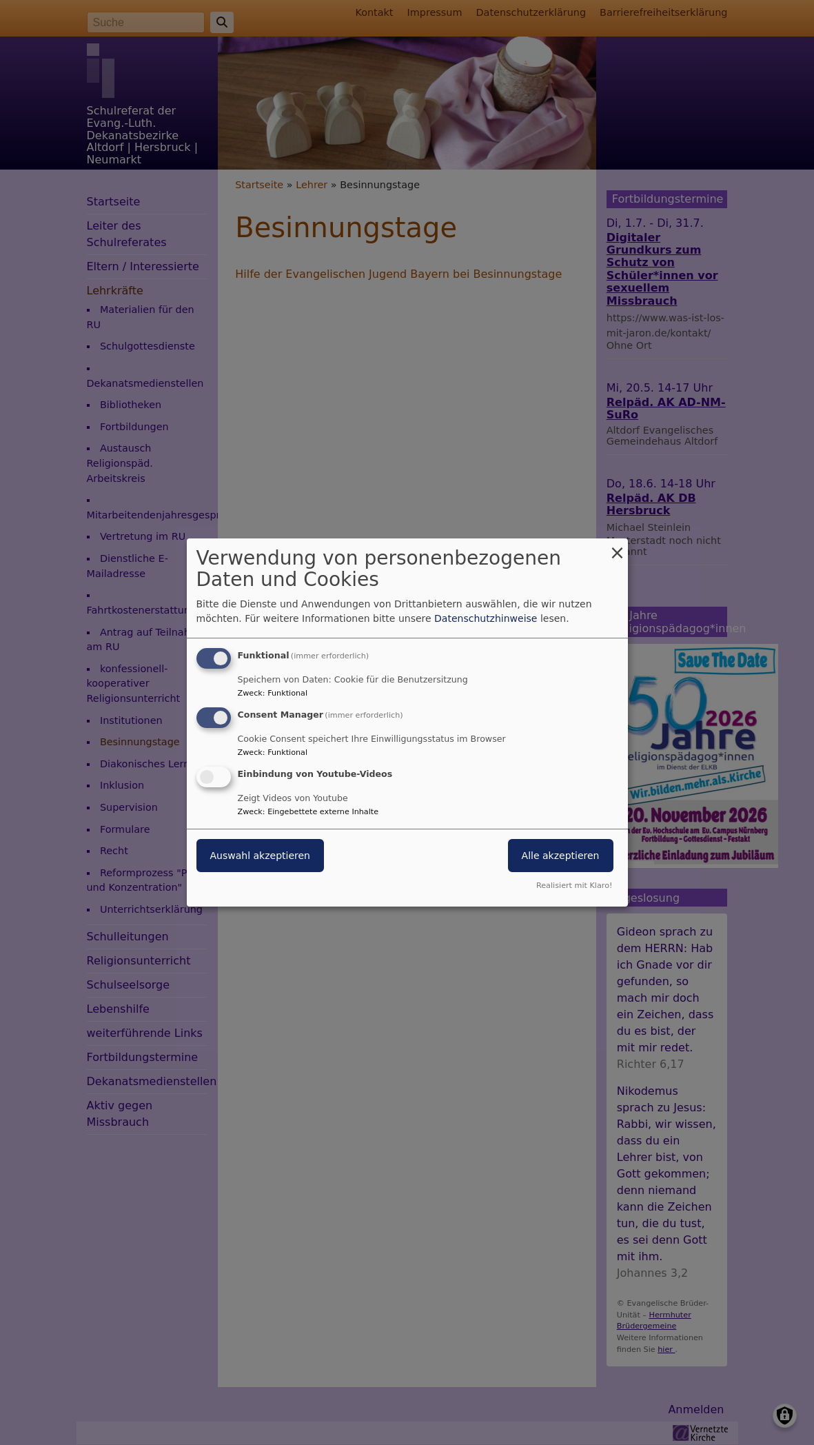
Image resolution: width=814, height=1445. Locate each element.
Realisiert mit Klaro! (574, 885)
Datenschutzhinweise (485, 618)
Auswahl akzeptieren (260, 855)
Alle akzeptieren (561, 855)
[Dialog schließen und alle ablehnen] (617, 547)
